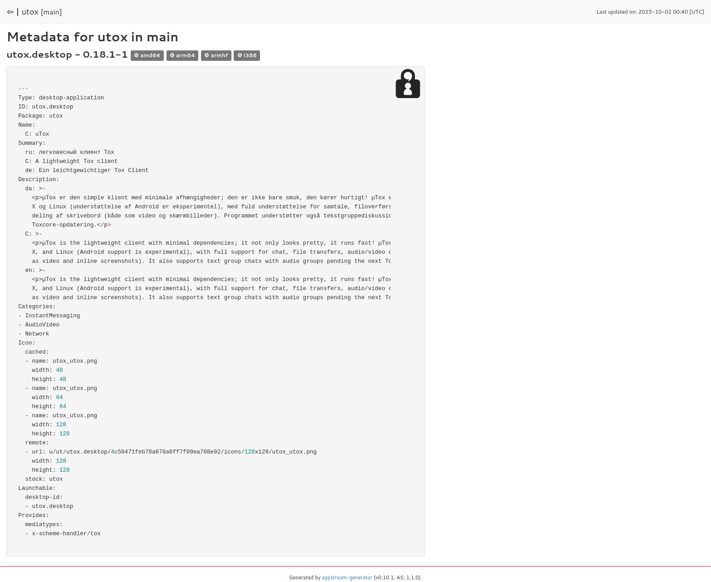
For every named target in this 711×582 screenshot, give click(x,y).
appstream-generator (347, 577)
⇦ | (13, 11)
